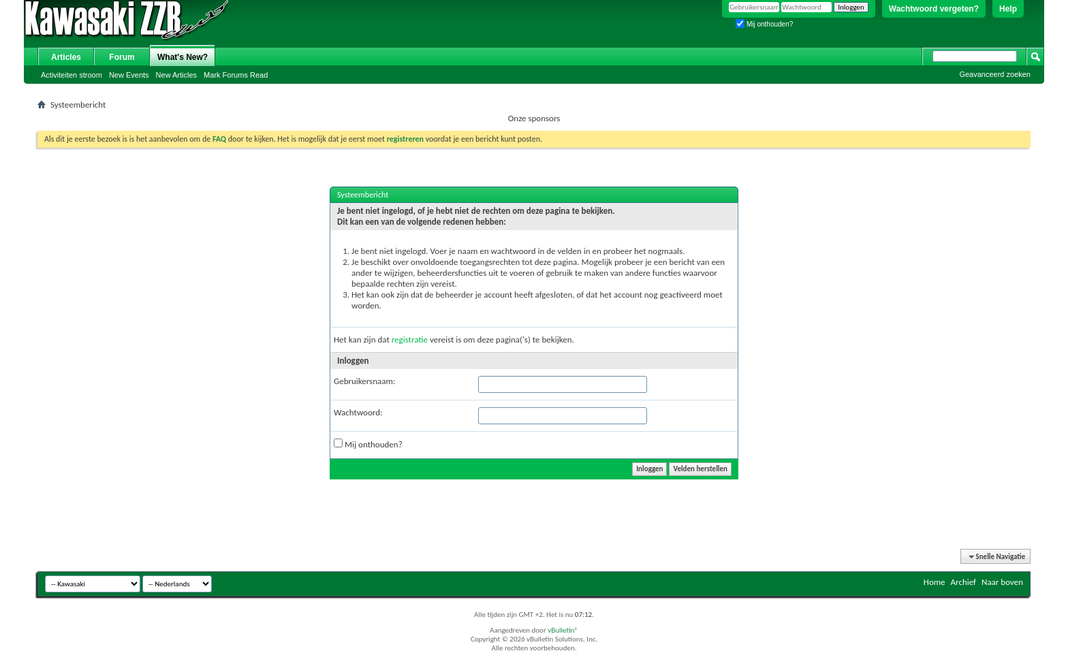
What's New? (182, 57)
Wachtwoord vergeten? (934, 9)
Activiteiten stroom (71, 75)
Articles (66, 57)
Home (934, 582)
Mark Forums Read (236, 75)
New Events (129, 75)
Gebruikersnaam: (364, 381)
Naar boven (1002, 582)
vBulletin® (563, 630)
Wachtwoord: (358, 412)
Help (1008, 9)
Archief (964, 582)
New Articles (177, 75)
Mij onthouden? (764, 24)
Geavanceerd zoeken (995, 74)
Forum (121, 57)
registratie (410, 339)
